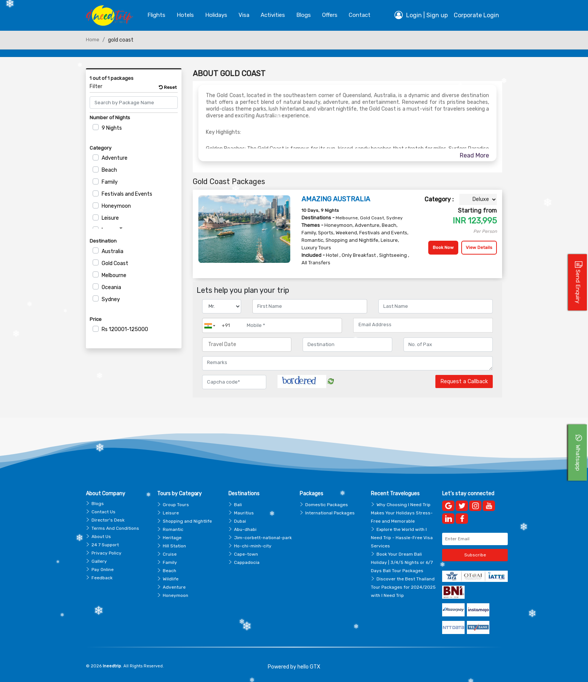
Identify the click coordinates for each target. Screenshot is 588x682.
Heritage (172, 537)
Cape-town (246, 554)
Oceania (111, 287)
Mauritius (244, 513)
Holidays (216, 15)
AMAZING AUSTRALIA (336, 199)
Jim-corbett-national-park (263, 537)
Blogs (98, 503)
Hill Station (174, 546)
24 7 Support (105, 544)
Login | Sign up (421, 15)
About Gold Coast (229, 73)
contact (359, 15)
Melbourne (114, 275)
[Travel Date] (246, 344)
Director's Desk (108, 520)
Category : (439, 199)
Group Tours (176, 504)
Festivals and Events (127, 194)
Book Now (443, 247)
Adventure (115, 158)
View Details (479, 247)
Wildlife (170, 579)
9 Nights (112, 128)
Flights (156, 15)
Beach (109, 170)
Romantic (173, 529)
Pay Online (103, 569)
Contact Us (104, 511)
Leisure (110, 218)
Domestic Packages (326, 504)
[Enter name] (309, 306)
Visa (243, 15)
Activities (273, 15)
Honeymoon (116, 206)
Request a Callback (464, 381)
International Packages (330, 513)
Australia (112, 251)
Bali (238, 504)
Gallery (99, 561)
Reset (168, 87)
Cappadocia (247, 562)
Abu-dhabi (245, 529)
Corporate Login (476, 15)
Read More (474, 155)
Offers (330, 15)
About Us (101, 536)
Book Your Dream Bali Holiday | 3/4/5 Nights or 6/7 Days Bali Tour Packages (402, 562)
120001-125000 (125, 329)
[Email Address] (423, 325)
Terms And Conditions (115, 528)
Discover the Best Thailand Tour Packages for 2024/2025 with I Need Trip (403, 587)
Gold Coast (115, 263)
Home (92, 39)
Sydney (111, 299)
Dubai (240, 521)
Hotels (185, 15)
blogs (303, 15)
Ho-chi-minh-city (253, 546)
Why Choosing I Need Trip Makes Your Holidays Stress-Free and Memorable (402, 513)
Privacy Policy (107, 553)
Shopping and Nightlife (187, 521)
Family (110, 182)
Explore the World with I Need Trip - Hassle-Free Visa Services (402, 538)
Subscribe (475, 555)
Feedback (102, 577)
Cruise (170, 554)
